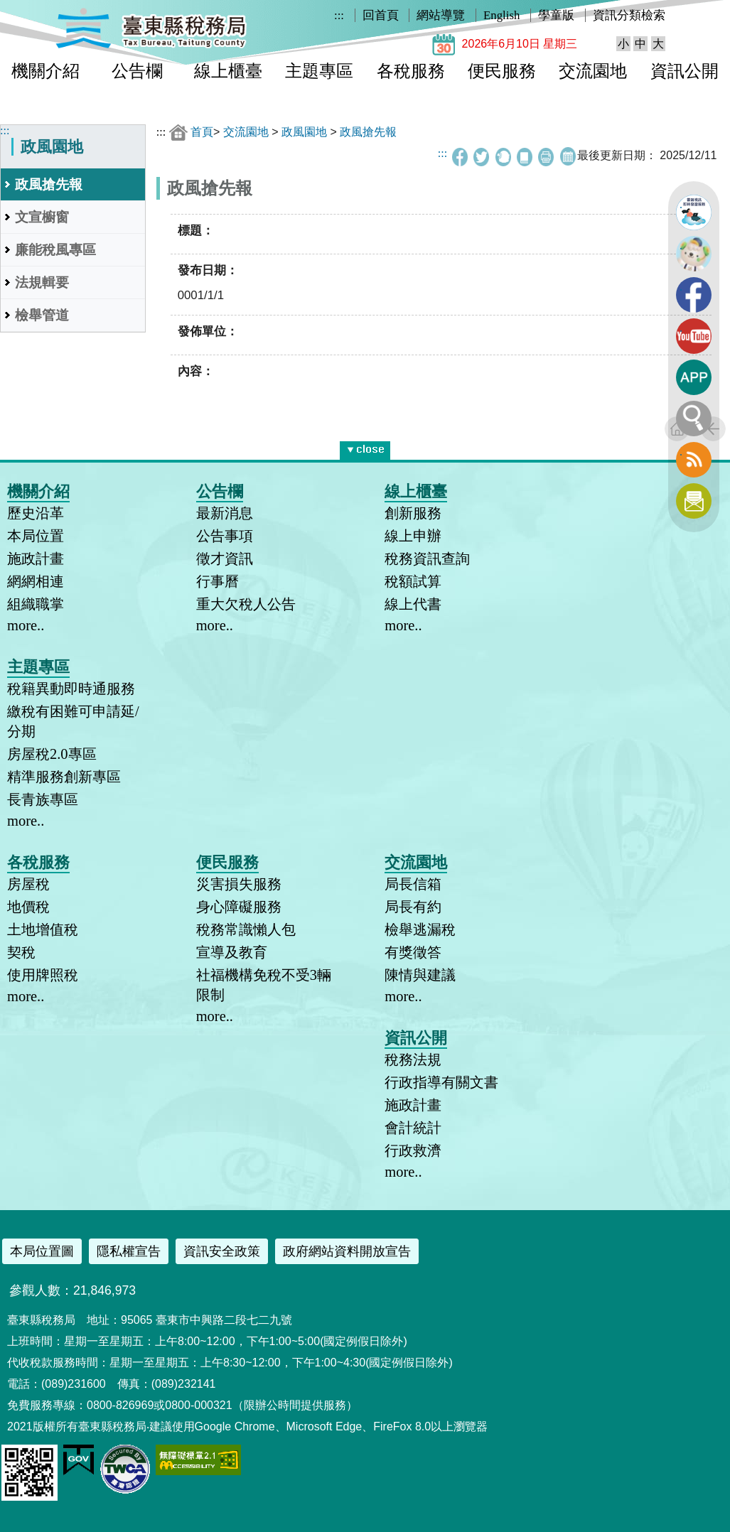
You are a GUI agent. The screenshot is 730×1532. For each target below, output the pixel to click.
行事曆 (217, 581)
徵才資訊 (224, 558)
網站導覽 (441, 15)
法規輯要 (42, 282)
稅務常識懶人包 (246, 929)
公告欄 (137, 71)
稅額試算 (413, 581)
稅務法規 (413, 1059)
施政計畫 (35, 558)
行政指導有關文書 (441, 1082)
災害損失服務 (238, 884)
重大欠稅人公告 (246, 604)
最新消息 (224, 513)
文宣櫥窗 (42, 217)
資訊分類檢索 (629, 15)
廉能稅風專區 (55, 249)
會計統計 (413, 1127)
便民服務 (502, 71)
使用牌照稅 (42, 975)
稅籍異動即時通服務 (71, 688)
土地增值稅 (42, 929)
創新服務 (413, 513)
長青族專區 (42, 799)
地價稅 (28, 907)
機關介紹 (45, 71)
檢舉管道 (42, 315)
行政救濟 (413, 1150)
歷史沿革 (35, 513)
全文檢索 (694, 418)
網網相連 (35, 581)
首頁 (201, 132)
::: (339, 15)
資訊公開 (684, 71)
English (501, 15)
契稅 (21, 952)
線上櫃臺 (228, 71)
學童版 (556, 15)
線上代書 (413, 604)
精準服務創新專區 (64, 776)
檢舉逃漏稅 (420, 929)
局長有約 (413, 907)
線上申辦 (413, 536)
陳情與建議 (420, 975)
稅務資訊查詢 (427, 558)
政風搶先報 (48, 184)
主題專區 (319, 71)
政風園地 (304, 132)
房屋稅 (28, 884)
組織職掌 (35, 604)
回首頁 (381, 15)
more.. (25, 625)
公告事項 (224, 536)
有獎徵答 (413, 952)
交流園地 (593, 71)
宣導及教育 (231, 952)
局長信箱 (413, 884)
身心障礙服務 (238, 907)
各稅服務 (411, 71)
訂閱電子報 (694, 501)
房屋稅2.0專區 (52, 754)
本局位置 (35, 536)
